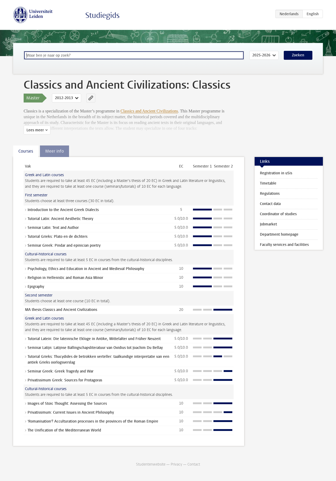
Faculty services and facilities (284, 244)
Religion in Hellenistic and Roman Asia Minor (65, 277)
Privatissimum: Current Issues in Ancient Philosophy (71, 412)
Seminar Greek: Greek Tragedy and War (60, 371)
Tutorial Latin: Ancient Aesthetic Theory (60, 218)
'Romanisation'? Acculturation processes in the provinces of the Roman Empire (93, 421)
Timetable (268, 183)
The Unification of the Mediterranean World (64, 430)
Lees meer (35, 130)
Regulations (270, 193)
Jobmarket (268, 224)
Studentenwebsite (150, 464)
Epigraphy (36, 286)
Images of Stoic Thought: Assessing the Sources (67, 403)
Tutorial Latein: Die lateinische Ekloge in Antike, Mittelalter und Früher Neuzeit (94, 338)
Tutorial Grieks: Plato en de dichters (57, 236)
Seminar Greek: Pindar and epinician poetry (64, 245)
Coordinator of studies (278, 214)
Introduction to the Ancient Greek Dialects (63, 209)
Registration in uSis (276, 173)
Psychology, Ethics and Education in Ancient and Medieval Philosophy (86, 268)
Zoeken (298, 55)
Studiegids (102, 15)
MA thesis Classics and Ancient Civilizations (61, 309)
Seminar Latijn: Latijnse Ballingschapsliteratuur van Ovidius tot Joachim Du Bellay (95, 347)
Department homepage (279, 234)
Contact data (270, 203)
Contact (193, 464)
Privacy (176, 464)
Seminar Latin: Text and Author (53, 227)
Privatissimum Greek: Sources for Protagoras (65, 380)
